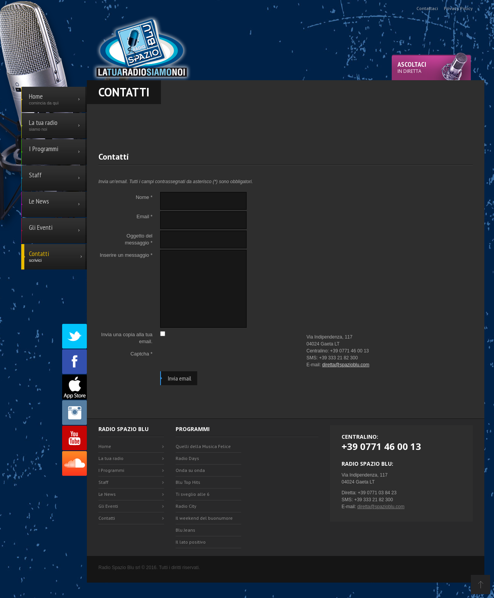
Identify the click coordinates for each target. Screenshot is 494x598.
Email (144, 216)
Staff (103, 482)
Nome (144, 197)
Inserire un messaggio (126, 255)
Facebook (74, 361)
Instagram (74, 412)
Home (104, 446)
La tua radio (111, 458)
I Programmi (111, 470)
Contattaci (427, 8)
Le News (107, 494)
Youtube (74, 438)
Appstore (74, 387)
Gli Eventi (108, 506)
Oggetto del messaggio (138, 239)
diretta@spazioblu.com (345, 364)
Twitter (74, 336)
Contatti (106, 518)
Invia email (179, 378)
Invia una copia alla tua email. (126, 338)
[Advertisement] (285, 121)
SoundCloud (74, 463)
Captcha (141, 354)
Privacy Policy (458, 8)
